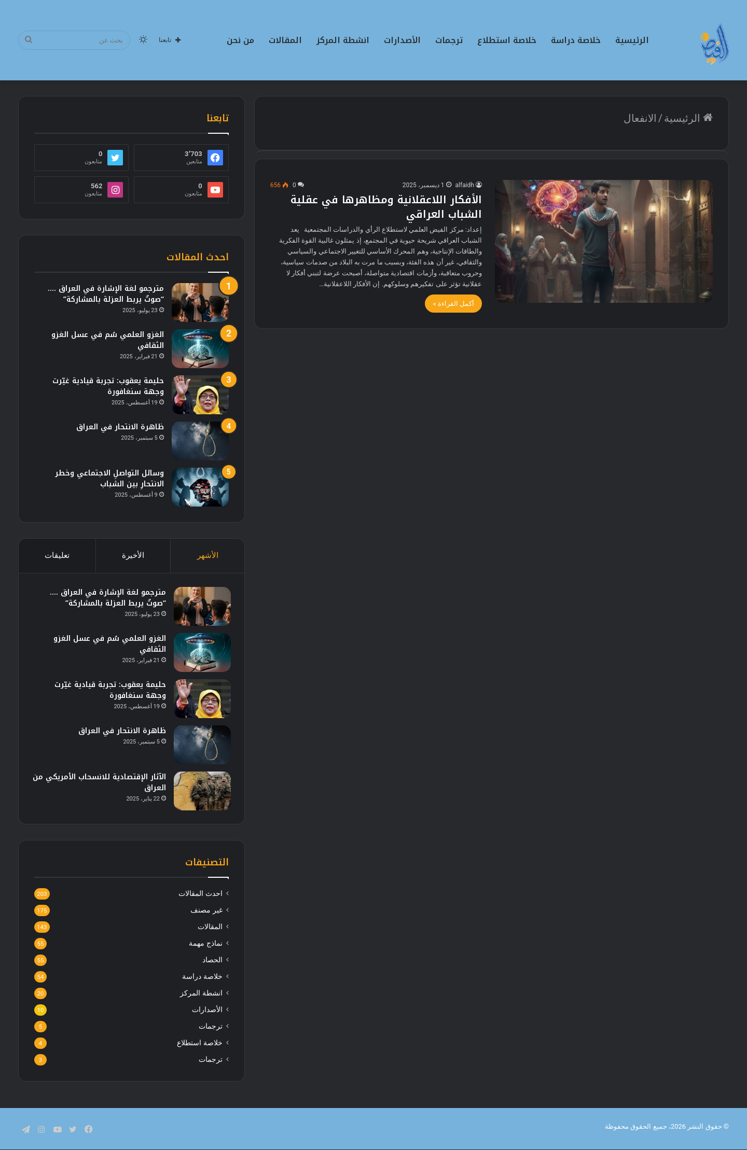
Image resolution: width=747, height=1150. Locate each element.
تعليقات (57, 555)
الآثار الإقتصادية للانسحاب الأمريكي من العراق (104, 784)
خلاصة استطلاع (506, 40)
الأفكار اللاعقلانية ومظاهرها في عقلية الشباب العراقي (386, 207)
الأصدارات (402, 40)
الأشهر (207, 555)
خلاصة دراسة (576, 40)
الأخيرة (133, 555)
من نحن (240, 40)
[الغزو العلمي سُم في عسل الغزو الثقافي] (200, 348)
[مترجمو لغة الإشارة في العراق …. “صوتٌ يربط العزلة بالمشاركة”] (200, 302)
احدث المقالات (200, 898)
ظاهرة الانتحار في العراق (120, 427)
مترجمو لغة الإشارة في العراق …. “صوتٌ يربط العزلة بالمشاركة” (106, 294)
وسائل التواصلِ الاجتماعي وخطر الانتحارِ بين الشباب (109, 478)
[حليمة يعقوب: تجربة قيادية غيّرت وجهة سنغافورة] (200, 394)
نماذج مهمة (205, 948)
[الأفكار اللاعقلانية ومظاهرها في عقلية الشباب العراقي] (604, 241)
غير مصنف (206, 914)
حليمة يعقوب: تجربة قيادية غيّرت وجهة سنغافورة (108, 386)
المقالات (285, 40)
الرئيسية (632, 40)
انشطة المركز (342, 40)
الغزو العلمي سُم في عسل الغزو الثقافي (107, 340)
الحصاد (212, 964)
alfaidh (464, 185)
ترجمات (449, 40)
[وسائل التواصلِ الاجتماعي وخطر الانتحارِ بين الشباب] (200, 487)
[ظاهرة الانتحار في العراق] (200, 441)
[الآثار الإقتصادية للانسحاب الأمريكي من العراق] (200, 793)
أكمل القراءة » (453, 303)
